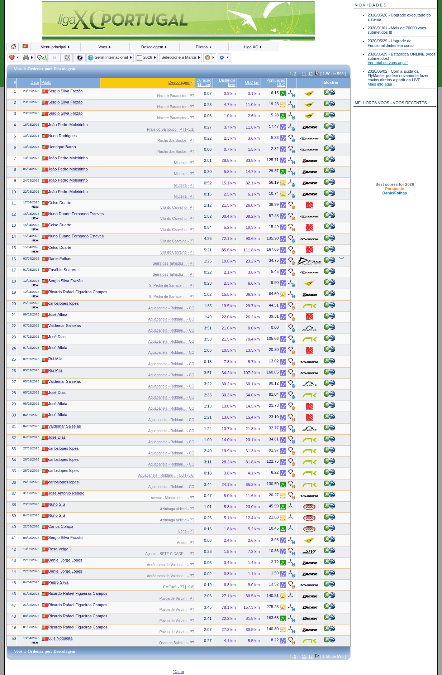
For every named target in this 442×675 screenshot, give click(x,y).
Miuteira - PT (184, 163)
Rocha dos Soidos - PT (175, 141)
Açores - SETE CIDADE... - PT (169, 554)
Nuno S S (53, 504)
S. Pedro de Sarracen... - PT (171, 286)
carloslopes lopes (60, 303)
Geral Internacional (110, 57)
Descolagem (154, 47)
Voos (104, 47)
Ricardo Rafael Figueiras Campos (75, 292)
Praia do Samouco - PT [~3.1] (170, 129)
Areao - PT (185, 543)
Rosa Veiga (57, 549)
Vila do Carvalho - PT (177, 207)
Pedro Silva (55, 582)
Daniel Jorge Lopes (62, 560)
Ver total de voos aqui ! (388, 63)
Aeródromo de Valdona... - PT (170, 565)
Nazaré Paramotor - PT (175, 96)
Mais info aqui (380, 84)
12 (310, 74)
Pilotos (204, 47)
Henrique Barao (59, 147)
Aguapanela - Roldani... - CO (171, 308)
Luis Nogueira (57, 638)
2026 (147, 57)
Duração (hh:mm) (204, 82)
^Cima (178, 671)
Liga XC (253, 47)
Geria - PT (186, 531)
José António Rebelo (63, 493)
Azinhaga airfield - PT (177, 509)
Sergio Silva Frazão (62, 91)
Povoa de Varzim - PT (177, 599)
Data (34, 82)
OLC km (252, 82)
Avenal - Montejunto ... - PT (172, 498)
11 (304, 74)
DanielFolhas (56, 258)
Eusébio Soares (59, 269)
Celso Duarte (56, 203)
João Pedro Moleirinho (65, 124)
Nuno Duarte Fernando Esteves (73, 214)
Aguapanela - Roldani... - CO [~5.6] (166, 475)
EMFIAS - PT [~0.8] (178, 587)
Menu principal (56, 47)
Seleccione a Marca (180, 57)
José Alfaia (54, 314)
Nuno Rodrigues (59, 136)
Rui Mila (52, 359)
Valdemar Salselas (61, 325)
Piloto (47, 82)
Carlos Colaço (57, 526)
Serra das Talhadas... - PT (173, 263)
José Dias (54, 336)
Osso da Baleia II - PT (176, 643)
